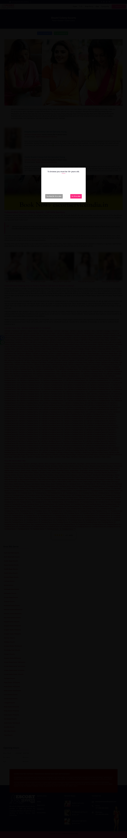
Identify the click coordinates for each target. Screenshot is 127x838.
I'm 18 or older (76, 196)
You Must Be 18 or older (54, 196)
